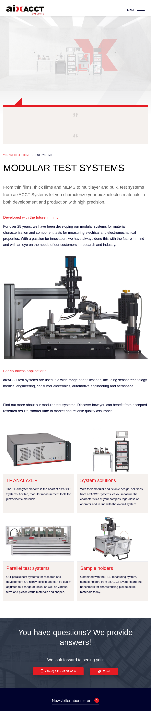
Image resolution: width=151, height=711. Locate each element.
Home (26, 155)
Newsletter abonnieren (75, 700)
